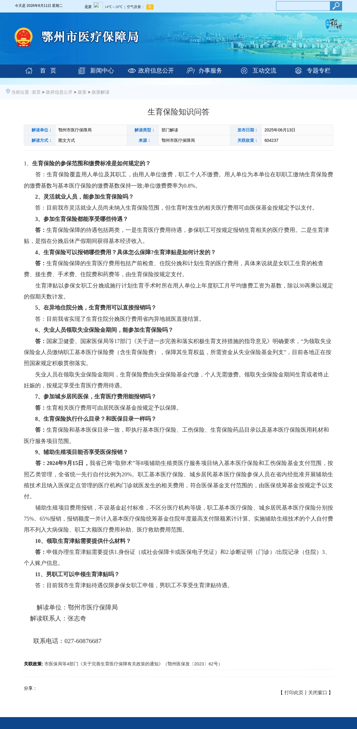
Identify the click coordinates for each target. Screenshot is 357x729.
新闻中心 (102, 70)
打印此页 (293, 692)
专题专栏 (319, 70)
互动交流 (264, 70)
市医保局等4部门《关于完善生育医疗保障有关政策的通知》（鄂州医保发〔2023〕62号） (133, 663)
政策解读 (100, 92)
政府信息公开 (156, 70)
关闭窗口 (317, 692)
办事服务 (210, 70)
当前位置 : (21, 92)
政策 (82, 92)
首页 (36, 92)
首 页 (48, 70)
